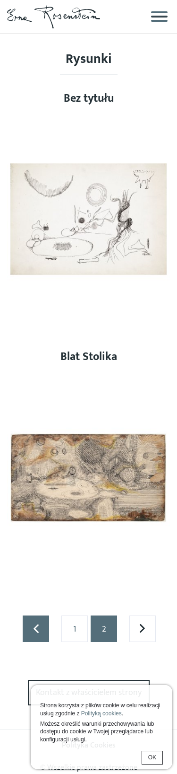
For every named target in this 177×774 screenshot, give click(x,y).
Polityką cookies (101, 713)
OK (152, 757)
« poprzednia (36, 629)
